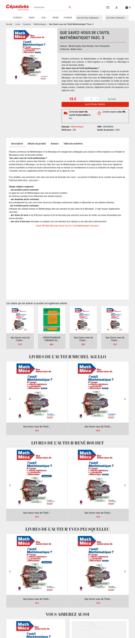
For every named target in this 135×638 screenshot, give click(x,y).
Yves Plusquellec (102, 46)
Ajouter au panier (95, 104)
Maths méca (76, 49)
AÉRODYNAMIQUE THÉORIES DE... (51, 339)
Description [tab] (17, 143)
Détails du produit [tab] (37, 143)
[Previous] (10, 399)
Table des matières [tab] (73, 143)
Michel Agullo (75, 46)
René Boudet (88, 46)
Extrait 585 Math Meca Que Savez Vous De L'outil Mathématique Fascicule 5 (67, 225)
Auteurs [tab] (55, 143)
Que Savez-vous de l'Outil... (20, 339)
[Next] (125, 399)
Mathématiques (77, 126)
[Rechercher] (53, 7)
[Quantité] (91, 99)
